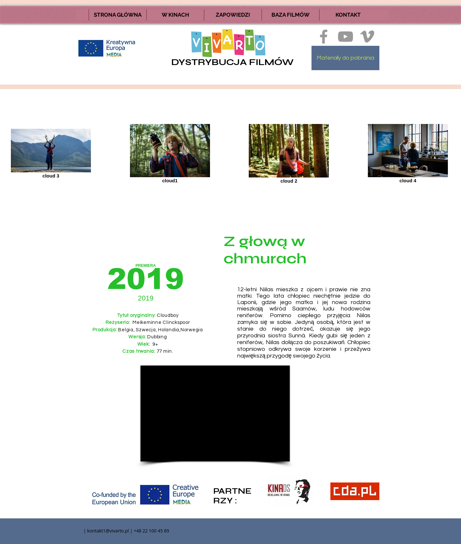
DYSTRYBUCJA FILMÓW (232, 62)
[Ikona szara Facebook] (323, 36)
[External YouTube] (215, 413)
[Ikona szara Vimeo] (367, 36)
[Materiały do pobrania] (345, 58)
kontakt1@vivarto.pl (108, 531)
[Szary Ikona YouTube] (345, 36)
